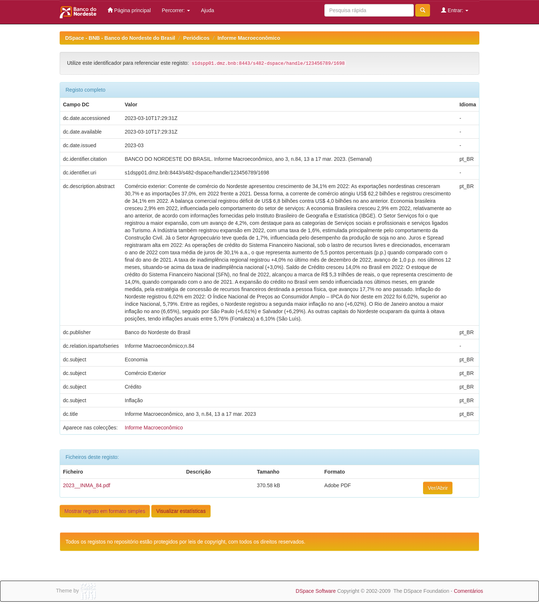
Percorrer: (176, 10)
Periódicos (196, 38)
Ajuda (207, 10)
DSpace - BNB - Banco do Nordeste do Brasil (120, 38)
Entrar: (454, 10)
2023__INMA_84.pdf (86, 485)
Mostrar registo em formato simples (104, 511)
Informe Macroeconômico (249, 38)
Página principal (129, 10)
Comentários (468, 591)
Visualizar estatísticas (180, 511)
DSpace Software (316, 591)
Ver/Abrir (438, 488)
